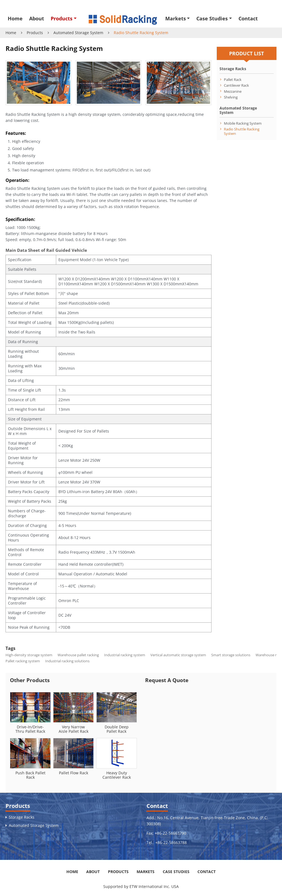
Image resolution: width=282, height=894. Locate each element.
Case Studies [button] (212, 18)
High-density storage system (29, 655)
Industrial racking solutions (67, 661)
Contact (248, 18)
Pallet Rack (233, 79)
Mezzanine (233, 91)
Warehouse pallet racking (78, 655)
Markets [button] (175, 18)
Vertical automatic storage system (178, 655)
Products (35, 32)
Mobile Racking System (243, 123)
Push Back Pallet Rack (30, 775)
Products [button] (61, 18)
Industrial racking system (124, 655)
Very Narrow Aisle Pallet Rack (73, 729)
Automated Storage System (78, 32)
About (36, 18)
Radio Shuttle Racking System (241, 131)
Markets (145, 871)
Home (15, 18)
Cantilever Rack (236, 85)
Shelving (231, 97)
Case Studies (176, 871)
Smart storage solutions (230, 655)
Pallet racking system (23, 661)
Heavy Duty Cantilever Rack (116, 775)
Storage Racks (232, 68)
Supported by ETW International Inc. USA (141, 886)
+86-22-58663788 (171, 842)
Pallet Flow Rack (73, 772)
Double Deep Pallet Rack (117, 729)
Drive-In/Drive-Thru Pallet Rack (30, 729)
